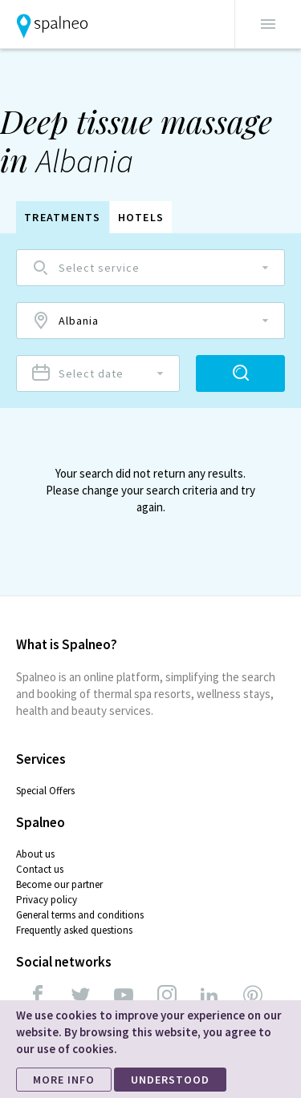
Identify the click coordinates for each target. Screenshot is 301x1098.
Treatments (62, 217)
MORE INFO (64, 1079)
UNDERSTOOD (170, 1079)
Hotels (141, 217)
